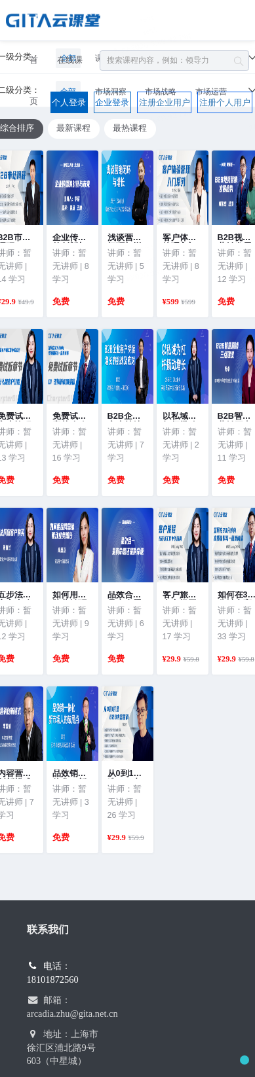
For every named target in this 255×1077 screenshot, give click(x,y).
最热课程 (130, 128)
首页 (33, 68)
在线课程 (70, 68)
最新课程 (73, 128)
